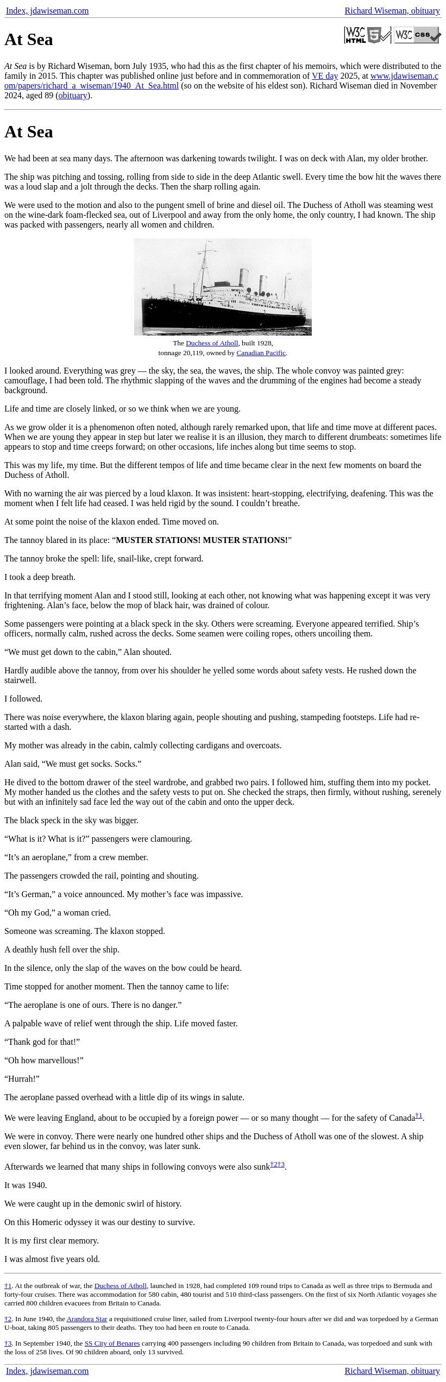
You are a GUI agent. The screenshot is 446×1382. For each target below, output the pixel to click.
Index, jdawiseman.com (47, 10)
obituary (73, 95)
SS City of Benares (112, 1343)
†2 (273, 1164)
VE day (325, 75)
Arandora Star (86, 1319)
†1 (418, 1115)
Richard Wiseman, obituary (392, 10)
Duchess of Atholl (212, 343)
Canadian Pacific (261, 353)
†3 (281, 1164)
